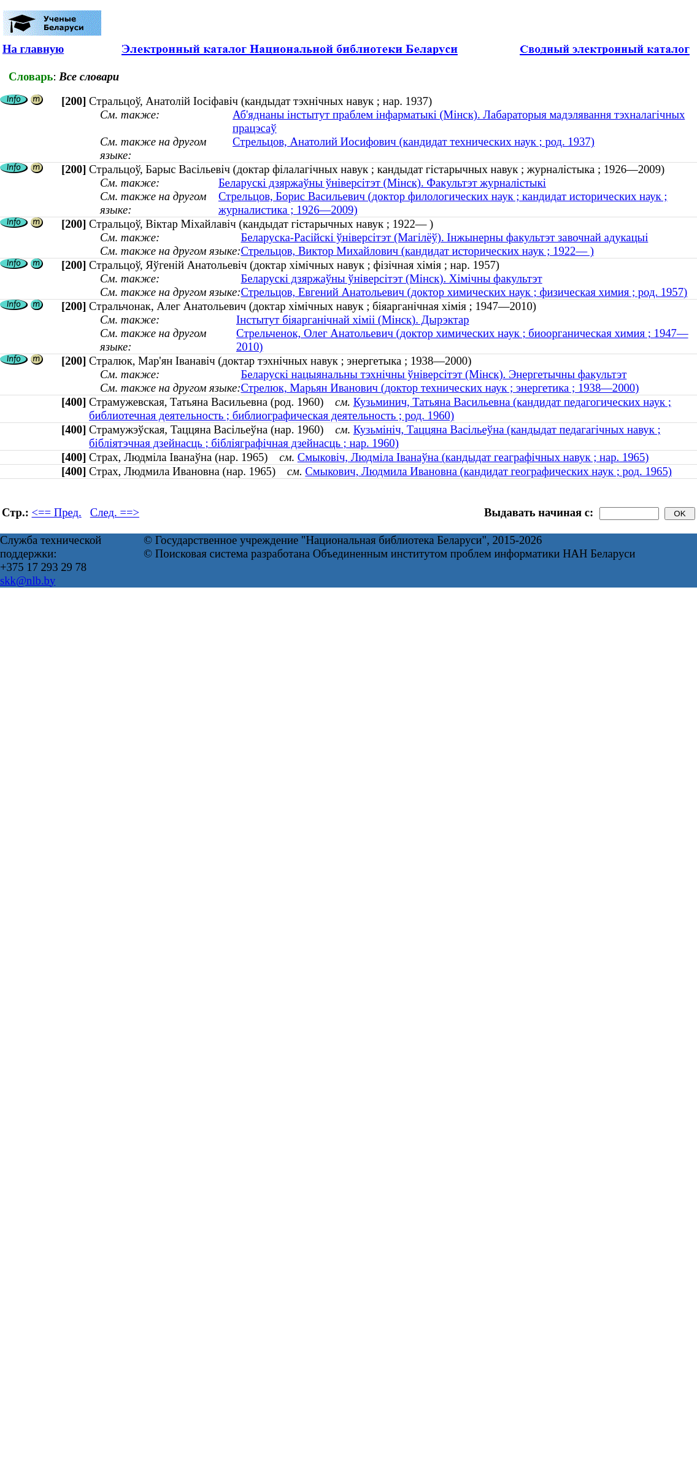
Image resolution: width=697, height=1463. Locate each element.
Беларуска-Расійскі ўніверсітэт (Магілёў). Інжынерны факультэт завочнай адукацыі (444, 237)
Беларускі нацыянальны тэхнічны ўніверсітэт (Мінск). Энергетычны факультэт (433, 374)
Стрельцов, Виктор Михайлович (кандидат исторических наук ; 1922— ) (417, 250)
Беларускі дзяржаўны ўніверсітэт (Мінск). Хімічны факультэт (391, 278)
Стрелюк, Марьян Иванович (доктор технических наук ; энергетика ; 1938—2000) (440, 387)
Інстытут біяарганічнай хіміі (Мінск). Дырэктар (352, 319)
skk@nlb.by (27, 580)
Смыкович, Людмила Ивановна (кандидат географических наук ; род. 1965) (488, 471)
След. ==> (114, 512)
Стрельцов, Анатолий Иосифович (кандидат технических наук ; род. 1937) (414, 141)
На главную (33, 48)
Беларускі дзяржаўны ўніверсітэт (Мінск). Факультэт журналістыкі (382, 182)
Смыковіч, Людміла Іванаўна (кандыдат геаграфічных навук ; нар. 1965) (473, 457)
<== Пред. (57, 512)
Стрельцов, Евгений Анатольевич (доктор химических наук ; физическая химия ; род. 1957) (464, 291)
